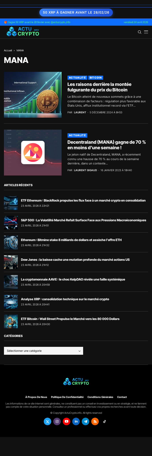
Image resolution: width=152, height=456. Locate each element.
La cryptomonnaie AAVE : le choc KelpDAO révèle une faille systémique (73, 279)
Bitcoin (96, 77)
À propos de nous (36, 397)
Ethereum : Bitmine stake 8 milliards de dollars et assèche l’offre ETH (71, 240)
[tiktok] (104, 421)
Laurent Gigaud (85, 170)
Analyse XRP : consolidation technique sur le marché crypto (65, 299)
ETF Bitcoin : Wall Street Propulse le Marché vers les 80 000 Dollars (70, 319)
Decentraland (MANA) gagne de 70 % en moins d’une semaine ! (106, 144)
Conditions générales (100, 397)
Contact (122, 397)
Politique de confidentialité (67, 397)
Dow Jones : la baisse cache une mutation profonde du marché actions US (75, 260)
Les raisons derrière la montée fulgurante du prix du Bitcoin (99, 87)
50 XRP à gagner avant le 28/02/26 (76, 12)
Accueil (8, 50)
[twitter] (47, 421)
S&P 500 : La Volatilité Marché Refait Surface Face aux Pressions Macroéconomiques (83, 220)
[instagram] (57, 421)
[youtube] (66, 421)
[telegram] (85, 421)
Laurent (80, 112)
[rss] (95, 421)
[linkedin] (76, 421)
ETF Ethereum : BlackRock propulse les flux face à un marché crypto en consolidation (83, 200)
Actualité (77, 77)
